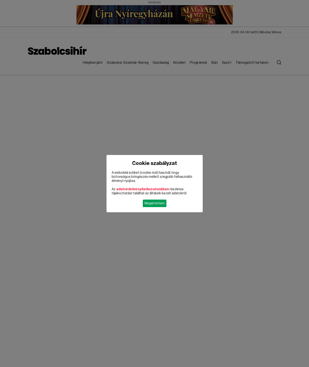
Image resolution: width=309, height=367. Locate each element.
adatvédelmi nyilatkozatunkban (142, 189)
